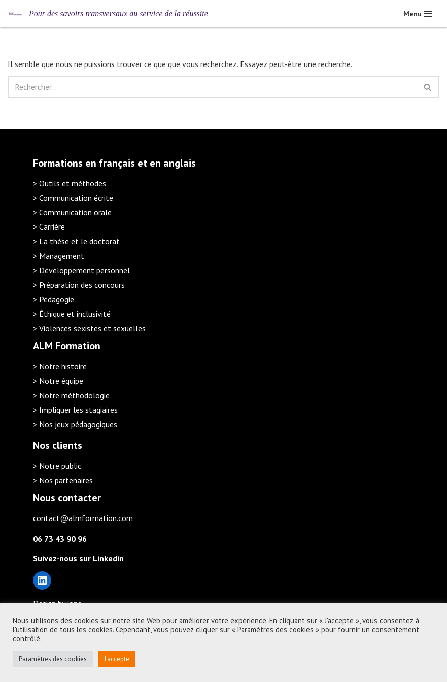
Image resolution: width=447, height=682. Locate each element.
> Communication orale (72, 212)
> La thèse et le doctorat (76, 241)
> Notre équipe (58, 381)
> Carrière (49, 226)
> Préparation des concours (79, 285)
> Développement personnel (81, 270)
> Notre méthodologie (71, 395)
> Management (58, 256)
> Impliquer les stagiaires (75, 410)
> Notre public (57, 466)
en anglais (173, 163)
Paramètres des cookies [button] (53, 659)
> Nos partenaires (63, 480)
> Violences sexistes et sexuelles (89, 328)
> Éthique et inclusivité (72, 314)
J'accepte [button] (116, 659)
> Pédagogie (53, 299)
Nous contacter (67, 497)
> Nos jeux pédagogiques (75, 424)
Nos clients (57, 445)
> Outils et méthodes (69, 183)
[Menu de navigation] (417, 13)
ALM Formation (66, 345)
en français (110, 163)
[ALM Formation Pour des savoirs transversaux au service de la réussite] (108, 13)
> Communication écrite (73, 197)
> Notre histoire (60, 366)
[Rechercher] (212, 87)
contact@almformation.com (83, 518)
